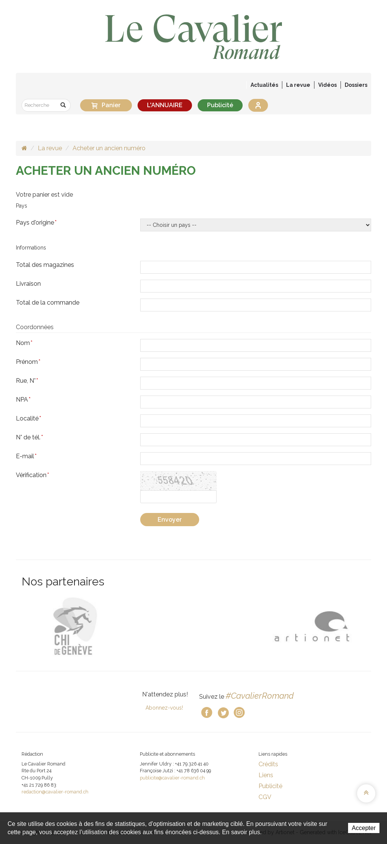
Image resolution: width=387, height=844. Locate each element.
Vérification (32, 475)
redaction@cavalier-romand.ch (55, 792)
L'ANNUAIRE (165, 105)
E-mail (26, 456)
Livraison (28, 283)
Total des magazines (45, 264)
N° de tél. (29, 437)
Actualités (264, 85)
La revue (50, 148)
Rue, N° (27, 380)
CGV (265, 797)
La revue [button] (298, 85)
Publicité (220, 105)
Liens (266, 775)
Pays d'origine (36, 222)
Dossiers (356, 85)
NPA (23, 399)
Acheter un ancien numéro (109, 148)
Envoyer (170, 519)
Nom (24, 343)
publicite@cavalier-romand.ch (172, 778)
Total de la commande (47, 302)
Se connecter (258, 105)
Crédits (268, 764)
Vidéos (327, 85)
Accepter (364, 828)
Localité (28, 418)
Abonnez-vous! (164, 708)
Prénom (28, 361)
